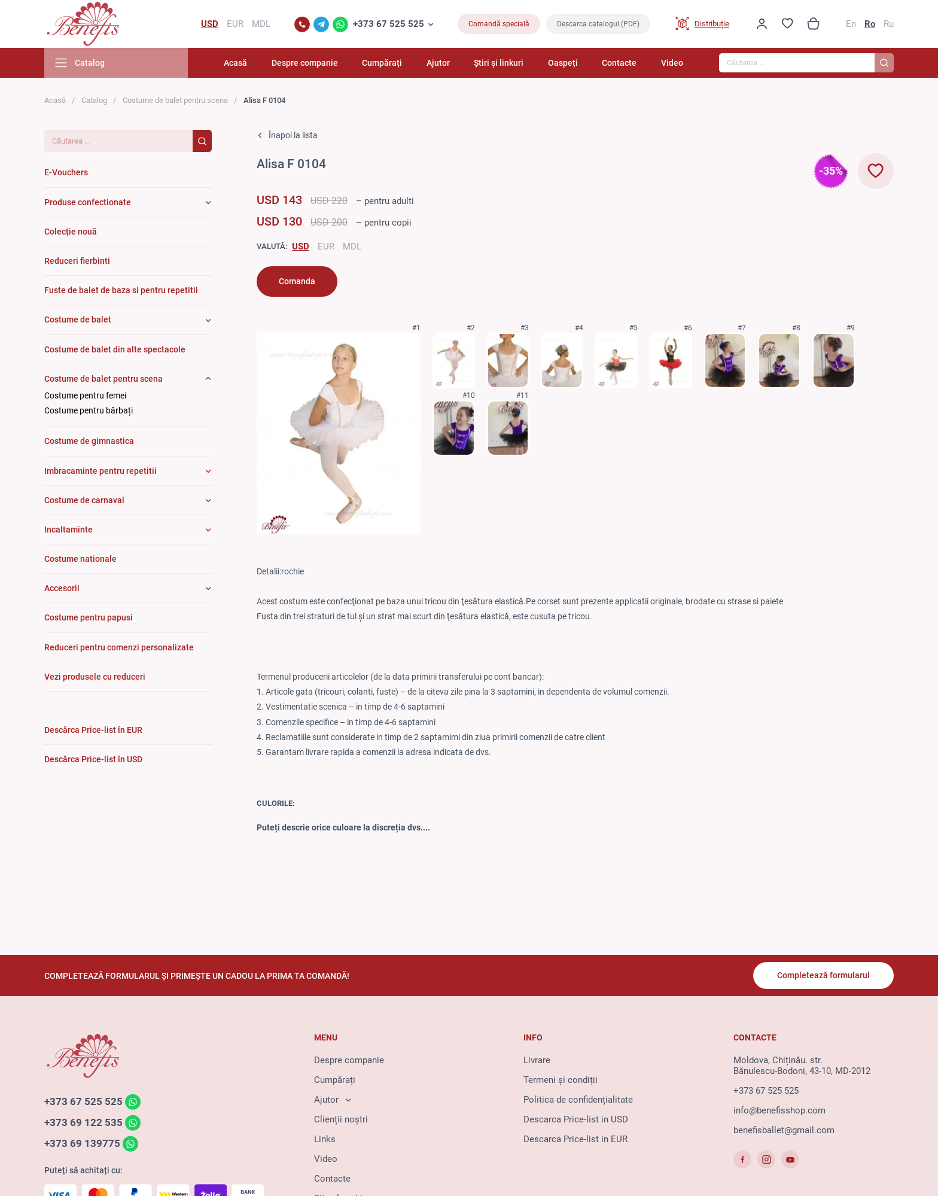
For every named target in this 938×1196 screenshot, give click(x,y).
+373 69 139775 (82, 1143)
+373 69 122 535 (83, 1122)
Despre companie (305, 63)
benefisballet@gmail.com (784, 1130)
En (851, 24)
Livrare (536, 1060)
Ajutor (438, 63)
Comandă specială (498, 24)
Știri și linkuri (498, 63)
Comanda (297, 281)
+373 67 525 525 (388, 24)
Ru (889, 24)
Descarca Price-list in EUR (575, 1139)
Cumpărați (382, 63)
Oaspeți (563, 63)
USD (300, 246)
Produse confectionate (87, 202)
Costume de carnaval (84, 500)
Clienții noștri (341, 1119)
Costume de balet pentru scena (175, 100)
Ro (869, 24)
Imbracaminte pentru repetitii (100, 471)
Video (672, 63)
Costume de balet (77, 319)
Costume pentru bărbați (88, 410)
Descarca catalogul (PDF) (598, 24)
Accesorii (62, 588)
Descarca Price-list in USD (575, 1119)
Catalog (94, 100)
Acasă (235, 63)
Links (325, 1139)
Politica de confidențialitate (578, 1099)
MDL (352, 246)
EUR (326, 246)
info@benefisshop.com (779, 1110)
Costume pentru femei (85, 395)
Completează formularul (823, 975)
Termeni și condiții (560, 1080)
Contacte (619, 63)
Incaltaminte (68, 529)
